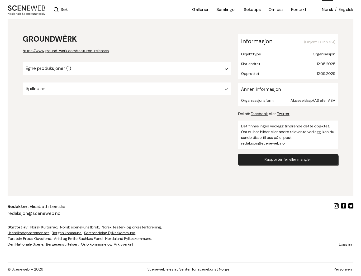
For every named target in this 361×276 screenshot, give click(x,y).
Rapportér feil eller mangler (288, 159)
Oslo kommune (93, 244)
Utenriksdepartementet (28, 232)
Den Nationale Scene (25, 244)
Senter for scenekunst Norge (204, 269)
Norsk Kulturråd (43, 227)
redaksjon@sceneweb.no (263, 143)
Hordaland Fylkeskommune (128, 238)
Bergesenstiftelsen (62, 244)
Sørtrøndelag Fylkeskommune (109, 232)
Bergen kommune (66, 232)
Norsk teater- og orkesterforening (131, 227)
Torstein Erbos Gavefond (29, 238)
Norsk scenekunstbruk (79, 227)
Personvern (343, 269)
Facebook (259, 113)
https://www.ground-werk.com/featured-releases (66, 50)
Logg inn (346, 244)
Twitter (283, 113)
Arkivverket (123, 244)
